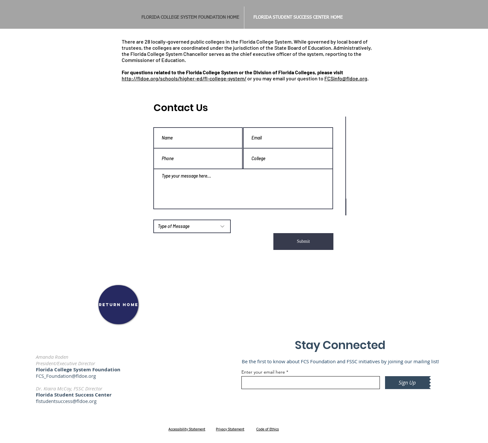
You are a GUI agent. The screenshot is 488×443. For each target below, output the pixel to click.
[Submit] (303, 241)
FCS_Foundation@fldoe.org (66, 376)
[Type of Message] (192, 226)
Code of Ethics (267, 429)
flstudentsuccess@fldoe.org (66, 401)
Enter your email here (263, 372)
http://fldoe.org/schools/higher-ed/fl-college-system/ (184, 78)
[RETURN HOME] (118, 304)
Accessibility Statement (186, 429)
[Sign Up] (407, 382)
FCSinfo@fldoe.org (345, 78)
